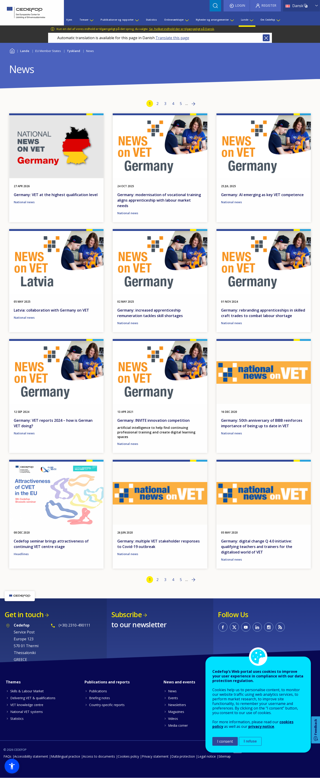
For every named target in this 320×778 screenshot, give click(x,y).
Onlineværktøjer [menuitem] (174, 19)
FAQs (7, 756)
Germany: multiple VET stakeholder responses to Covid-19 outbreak (158, 544)
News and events (179, 682)
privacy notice (261, 726)
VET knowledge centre (26, 705)
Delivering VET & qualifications (32, 698)
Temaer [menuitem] (83, 19)
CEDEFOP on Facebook (222, 627)
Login (240, 5)
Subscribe (126, 614)
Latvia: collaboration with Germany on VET (51, 310)
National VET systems (26, 712)
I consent (225, 741)
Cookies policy (128, 756)
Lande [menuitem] (244, 19)
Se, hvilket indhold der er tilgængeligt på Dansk (181, 29)
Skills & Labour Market (27, 691)
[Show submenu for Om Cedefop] (278, 19)
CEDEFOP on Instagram (268, 627)
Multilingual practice (65, 756)
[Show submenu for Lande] (251, 19)
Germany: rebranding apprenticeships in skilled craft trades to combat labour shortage (263, 313)
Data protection (183, 756)
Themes (13, 682)
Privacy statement (155, 756)
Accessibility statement (31, 756)
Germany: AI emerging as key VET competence (262, 194)
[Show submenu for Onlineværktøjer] (187, 19)
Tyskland (73, 51)
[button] (12, 766)
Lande (24, 51)
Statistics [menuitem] (151, 19)
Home (12, 50)
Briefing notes (99, 698)
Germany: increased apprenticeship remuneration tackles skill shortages (150, 313)
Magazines (176, 712)
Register (268, 5)
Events (173, 698)
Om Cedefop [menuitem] (267, 19)
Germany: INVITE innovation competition (153, 420)
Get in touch (24, 614)
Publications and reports (107, 682)
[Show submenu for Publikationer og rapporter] (137, 19)
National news (24, 202)
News (172, 691)
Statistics (17, 718)
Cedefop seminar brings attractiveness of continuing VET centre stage (51, 544)
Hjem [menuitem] (69, 19)
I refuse (250, 741)
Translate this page (172, 37)
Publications (98, 691)
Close (266, 37)
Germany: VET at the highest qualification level (56, 194)
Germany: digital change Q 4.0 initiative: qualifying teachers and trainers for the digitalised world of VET (256, 547)
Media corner (178, 725)
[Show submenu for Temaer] (91, 19)
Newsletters (177, 705)
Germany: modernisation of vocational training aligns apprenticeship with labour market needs (159, 200)
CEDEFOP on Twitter (234, 627)
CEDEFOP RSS (280, 627)
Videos (173, 718)
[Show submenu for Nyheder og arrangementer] (232, 19)
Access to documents (99, 756)
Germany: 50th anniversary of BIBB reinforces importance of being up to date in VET (261, 423)
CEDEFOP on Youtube (245, 627)
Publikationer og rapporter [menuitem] (117, 19)
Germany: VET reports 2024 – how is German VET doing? (53, 423)
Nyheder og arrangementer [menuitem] (212, 19)
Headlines (21, 554)
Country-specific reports (107, 705)
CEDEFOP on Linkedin (257, 627)
